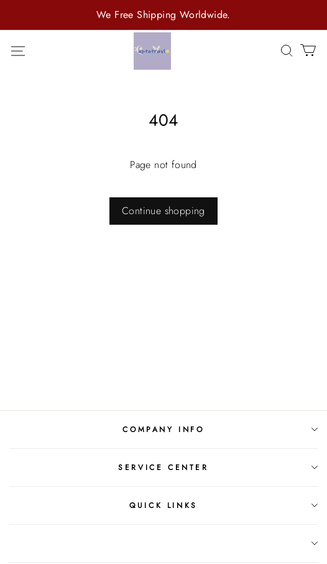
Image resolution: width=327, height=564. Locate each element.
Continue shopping (163, 211)
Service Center (163, 467)
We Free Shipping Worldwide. (163, 14)
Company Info (163, 429)
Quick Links (163, 505)
